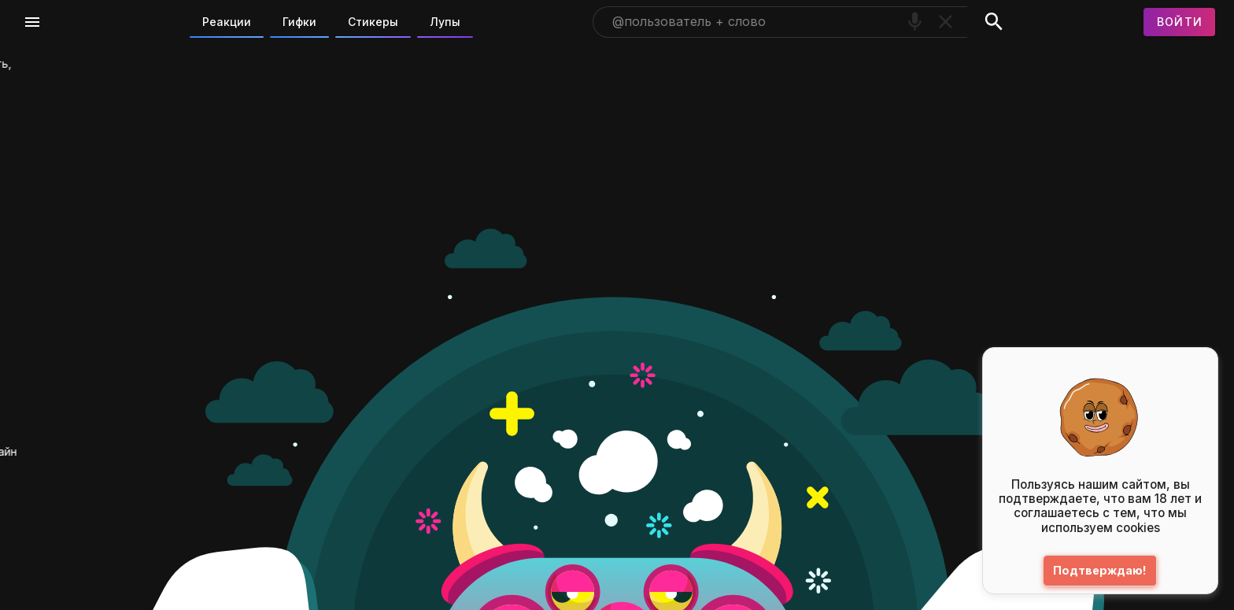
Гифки (299, 21)
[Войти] (1179, 22)
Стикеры (373, 21)
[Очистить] (945, 21)
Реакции (226, 21)
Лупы (445, 21)
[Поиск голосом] (915, 21)
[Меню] (32, 22)
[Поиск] (993, 22)
